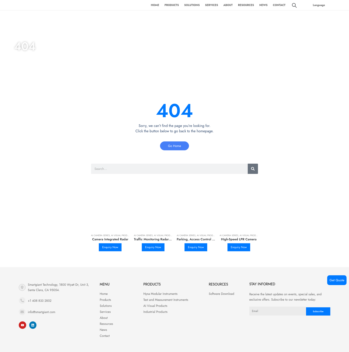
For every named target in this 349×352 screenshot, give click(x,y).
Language (319, 5)
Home (155, 5)
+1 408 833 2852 (39, 300)
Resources (246, 5)
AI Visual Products (121, 235)
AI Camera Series (100, 235)
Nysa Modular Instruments (160, 294)
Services (211, 5)
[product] (110, 211)
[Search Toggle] (294, 5)
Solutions (192, 5)
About (228, 5)
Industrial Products (155, 312)
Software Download (221, 294)
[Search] (253, 169)
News (263, 5)
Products (171, 5)
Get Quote (336, 280)
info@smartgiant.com (41, 312)
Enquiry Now (110, 247)
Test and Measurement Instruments (165, 300)
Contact (279, 5)
